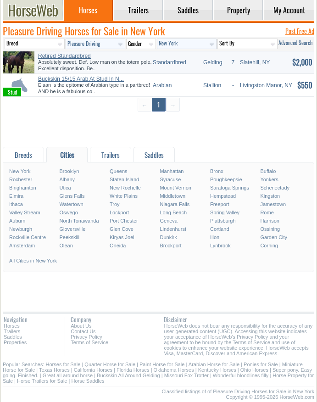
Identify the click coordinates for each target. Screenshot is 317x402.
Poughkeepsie (226, 179)
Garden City (273, 237)
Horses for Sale (63, 364)
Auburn (17, 220)
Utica (65, 187)
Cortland (219, 229)
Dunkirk (168, 237)
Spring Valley (224, 212)
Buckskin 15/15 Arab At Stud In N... (81, 79)
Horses (12, 326)
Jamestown (273, 204)
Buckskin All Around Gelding (128, 375)
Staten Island (124, 179)
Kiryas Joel (122, 237)
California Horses (93, 370)
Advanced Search (295, 42)
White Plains (124, 196)
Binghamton (22, 187)
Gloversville (72, 229)
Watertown (71, 204)
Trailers (12, 331)
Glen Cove (121, 229)
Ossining (270, 229)
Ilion (214, 237)
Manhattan (172, 171)
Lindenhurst (173, 229)
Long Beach (173, 212)
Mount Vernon (175, 187)
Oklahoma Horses (174, 370)
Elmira (16, 196)
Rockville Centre (27, 237)
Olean (65, 245)
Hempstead (223, 196)
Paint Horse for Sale (161, 364)
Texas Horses (54, 370)
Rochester (20, 179)
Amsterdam (22, 245)
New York (19, 171)
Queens (119, 171)
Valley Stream (24, 212)
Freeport (219, 204)
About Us (81, 326)
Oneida (118, 245)
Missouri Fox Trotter (186, 375)
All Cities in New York (33, 260)
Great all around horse (68, 375)
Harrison (269, 220)
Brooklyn (69, 171)
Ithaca (16, 204)
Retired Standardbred (64, 56)
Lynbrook (220, 245)
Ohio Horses (254, 370)
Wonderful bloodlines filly (240, 375)
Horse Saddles (87, 381)
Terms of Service (89, 342)
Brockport (170, 245)
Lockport (119, 212)
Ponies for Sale (261, 364)
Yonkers (269, 179)
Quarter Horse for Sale (109, 364)
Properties (15, 342)
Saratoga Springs (229, 187)
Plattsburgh (223, 220)
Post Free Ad (299, 31)
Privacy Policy (86, 337)
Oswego (68, 212)
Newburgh (20, 229)
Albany (67, 179)
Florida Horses (133, 370)
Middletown (172, 196)
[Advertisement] (158, 128)
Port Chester (124, 220)
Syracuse (170, 179)
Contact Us (83, 331)
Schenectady (274, 187)
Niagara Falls (174, 204)
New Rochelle (125, 187)
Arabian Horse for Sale (214, 364)
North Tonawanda (79, 220)
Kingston (270, 196)
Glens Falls (71, 196)
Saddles (13, 337)
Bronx (216, 171)
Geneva (169, 220)
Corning (269, 245)
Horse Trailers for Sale (42, 381)
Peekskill (69, 237)
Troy (115, 204)
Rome (266, 212)
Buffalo (268, 171)
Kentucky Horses (217, 370)
